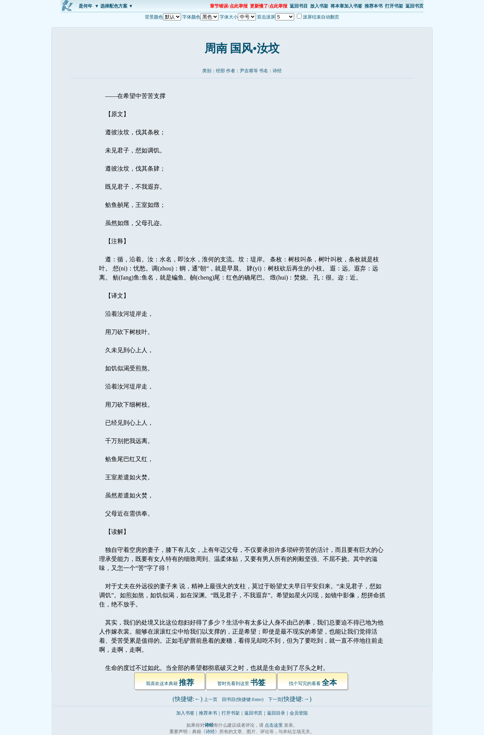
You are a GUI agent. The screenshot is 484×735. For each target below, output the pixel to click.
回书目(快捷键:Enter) (242, 699)
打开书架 (394, 6)
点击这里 (274, 725)
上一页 (210, 699)
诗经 (277, 70)
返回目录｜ (278, 713)
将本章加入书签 (346, 6)
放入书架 (319, 6)
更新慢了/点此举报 (268, 6)
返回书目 (299, 6)
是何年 (85, 6)
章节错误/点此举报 (228, 6)
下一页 (275, 699)
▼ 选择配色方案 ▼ (114, 6)
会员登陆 (299, 713)
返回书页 (414, 6)
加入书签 (185, 713)
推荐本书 (374, 6)
